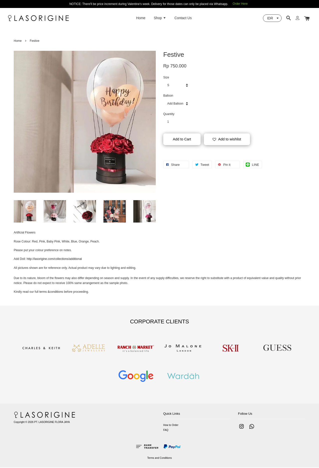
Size (166, 78)
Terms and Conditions (159, 458)
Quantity (168, 114)
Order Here (240, 3)
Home (140, 18)
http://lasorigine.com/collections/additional (54, 259)
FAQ (165, 430)
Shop (160, 18)
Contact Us (183, 18)
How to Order (170, 425)
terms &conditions (51, 292)
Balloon (168, 96)
